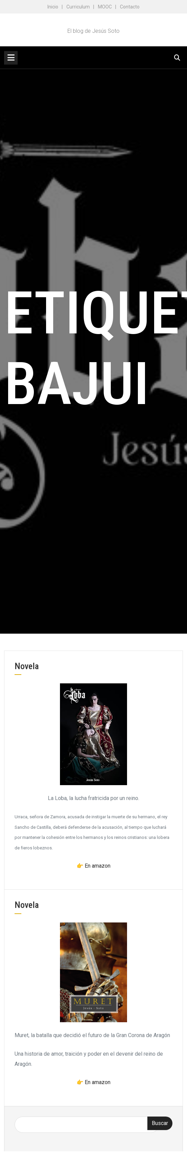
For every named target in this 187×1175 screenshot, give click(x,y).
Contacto (130, 6)
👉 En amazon (93, 866)
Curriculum (78, 6)
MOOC (105, 6)
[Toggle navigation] (11, 58)
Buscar (160, 1127)
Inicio (52, 6)
